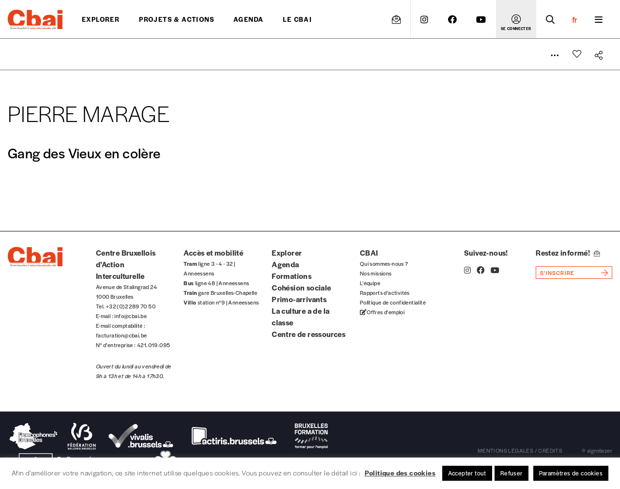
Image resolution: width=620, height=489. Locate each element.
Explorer (101, 19)
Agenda (248, 19)
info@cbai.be (130, 316)
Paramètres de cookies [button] (571, 473)
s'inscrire (557, 272)
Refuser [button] (511, 473)
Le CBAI (297, 19)
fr (574, 19)
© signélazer (597, 450)
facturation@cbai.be (121, 335)
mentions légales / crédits (520, 450)
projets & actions (176, 19)
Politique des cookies (400, 472)
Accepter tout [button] (467, 473)
